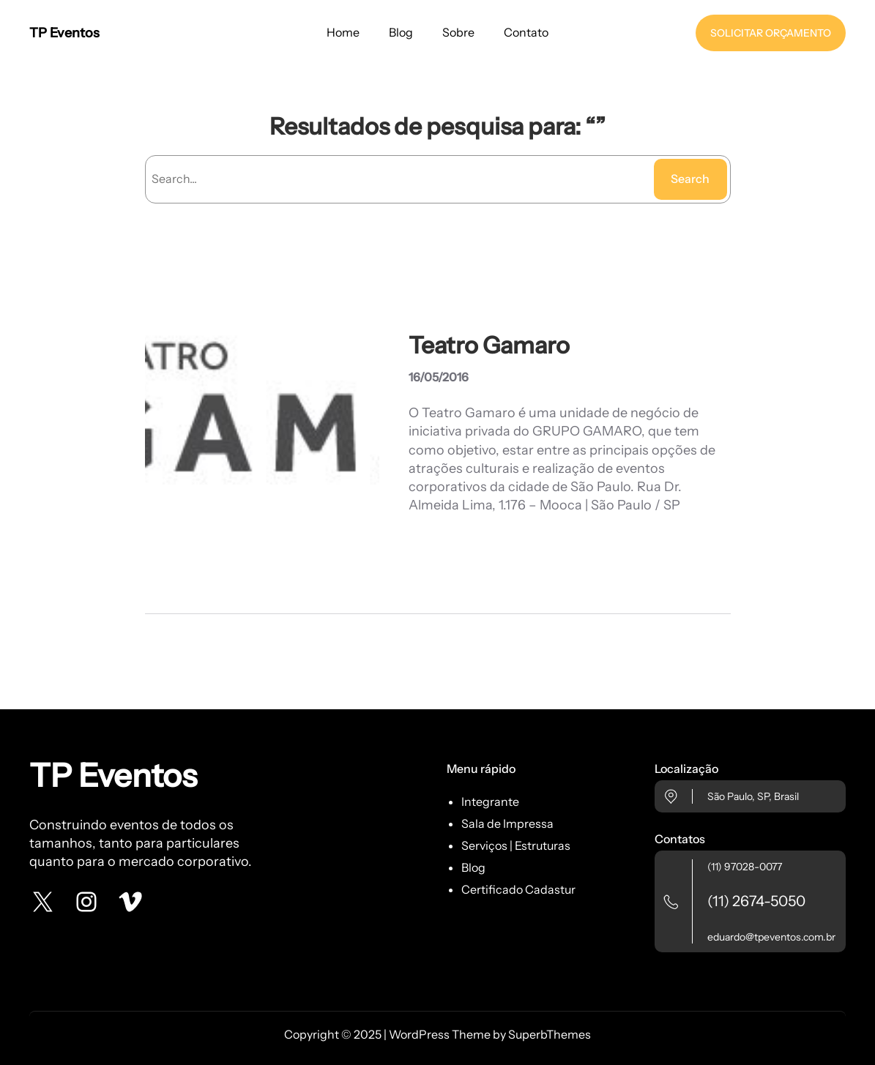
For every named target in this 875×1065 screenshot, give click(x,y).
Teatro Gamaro (489, 345)
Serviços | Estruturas (515, 845)
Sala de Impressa (507, 823)
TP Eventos (64, 32)
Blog (473, 867)
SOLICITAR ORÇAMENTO (770, 32)
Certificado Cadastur (518, 889)
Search (690, 178)
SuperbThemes (549, 1034)
